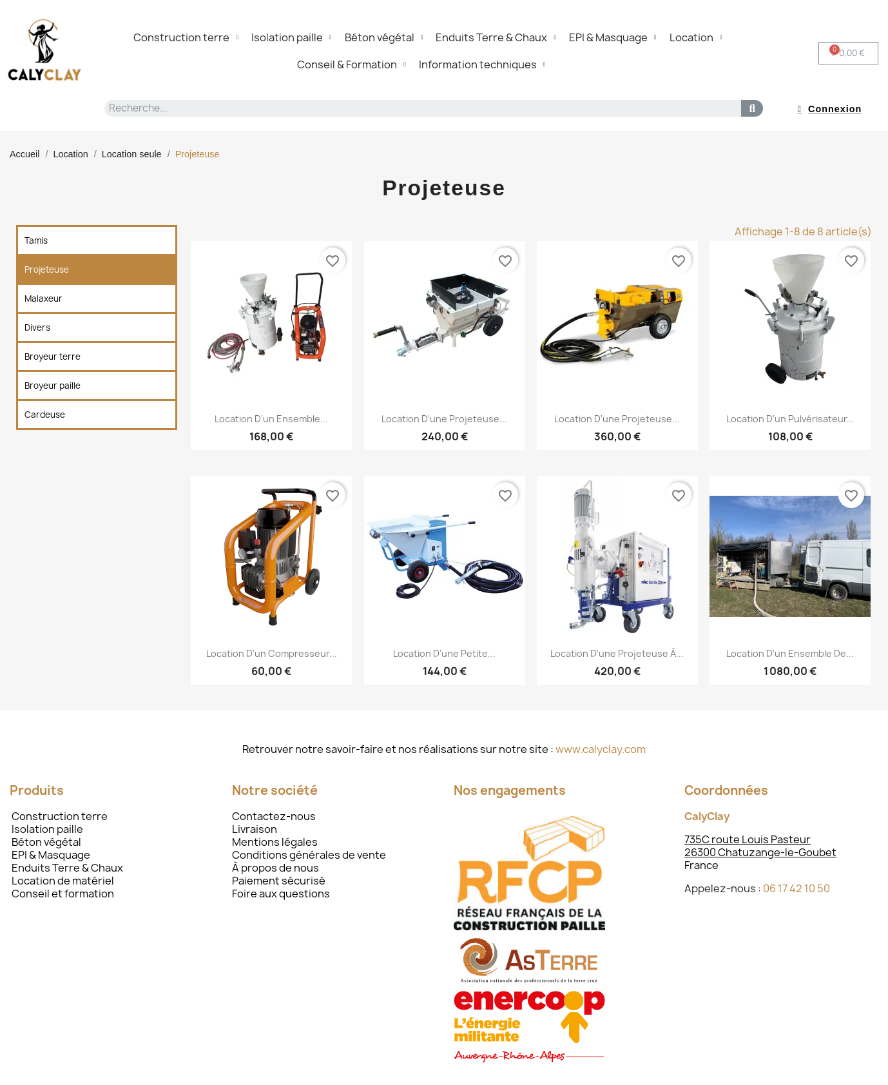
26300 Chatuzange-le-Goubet (760, 852)
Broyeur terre (52, 356)
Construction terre (185, 37)
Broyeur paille (52, 385)
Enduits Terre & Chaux (496, 37)
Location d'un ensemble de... (790, 653)
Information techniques (482, 64)
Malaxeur (43, 298)
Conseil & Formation (351, 64)
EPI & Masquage (613, 37)
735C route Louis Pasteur (747, 839)
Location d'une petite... (444, 653)
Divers (37, 327)
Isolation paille (291, 37)
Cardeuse (44, 414)
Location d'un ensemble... (271, 419)
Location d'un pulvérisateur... (790, 419)
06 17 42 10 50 (796, 888)
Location (696, 37)
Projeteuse (46, 269)
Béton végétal (384, 37)
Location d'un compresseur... (271, 653)
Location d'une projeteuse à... (617, 653)
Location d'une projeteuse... (444, 419)
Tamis (36, 240)
